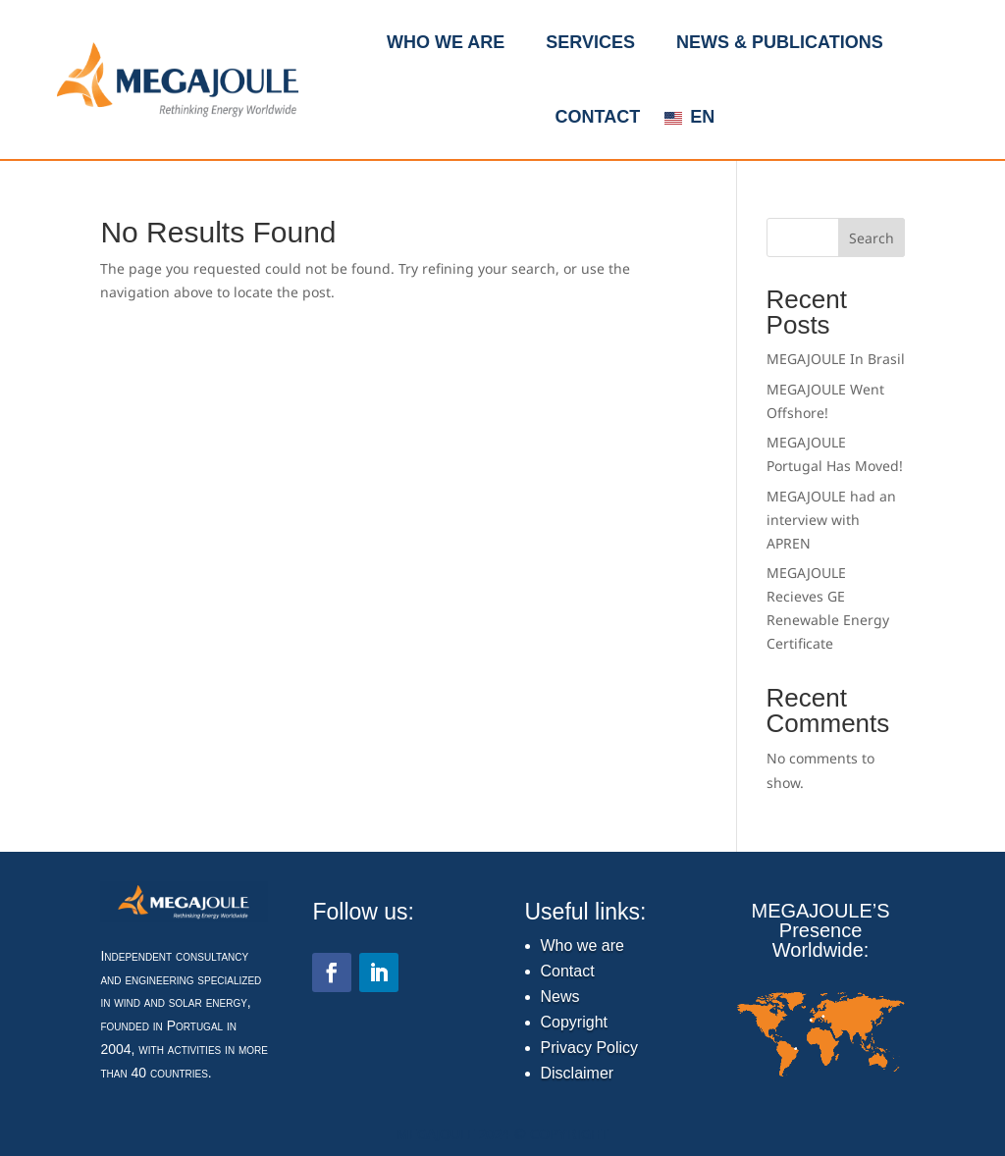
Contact (597, 117)
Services (590, 42)
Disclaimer (577, 1073)
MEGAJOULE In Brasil (836, 358)
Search (871, 238)
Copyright (574, 1022)
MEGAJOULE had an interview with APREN (831, 519)
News (560, 996)
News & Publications (779, 42)
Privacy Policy (590, 1047)
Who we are (445, 42)
